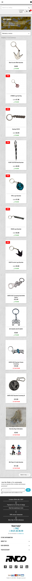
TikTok (16, 566)
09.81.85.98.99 (16, 531)
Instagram (21, 566)
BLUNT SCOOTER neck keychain (16, 162)
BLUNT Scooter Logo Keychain (16, 262)
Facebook (5, 566)
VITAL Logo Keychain (16, 195)
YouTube (10, 566)
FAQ (16, 528)
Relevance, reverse (16, 34)
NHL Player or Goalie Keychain (16, 462)
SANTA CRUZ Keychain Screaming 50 (16, 395)
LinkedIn (27, 566)
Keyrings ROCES (16, 129)
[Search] (16, 7)
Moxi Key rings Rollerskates (16, 429)
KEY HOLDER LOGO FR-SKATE (16, 329)
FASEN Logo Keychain (16, 229)
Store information (7, 537)
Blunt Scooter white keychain (16, 62)
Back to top (24, 475)
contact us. (21, 533)
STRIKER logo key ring (16, 96)
